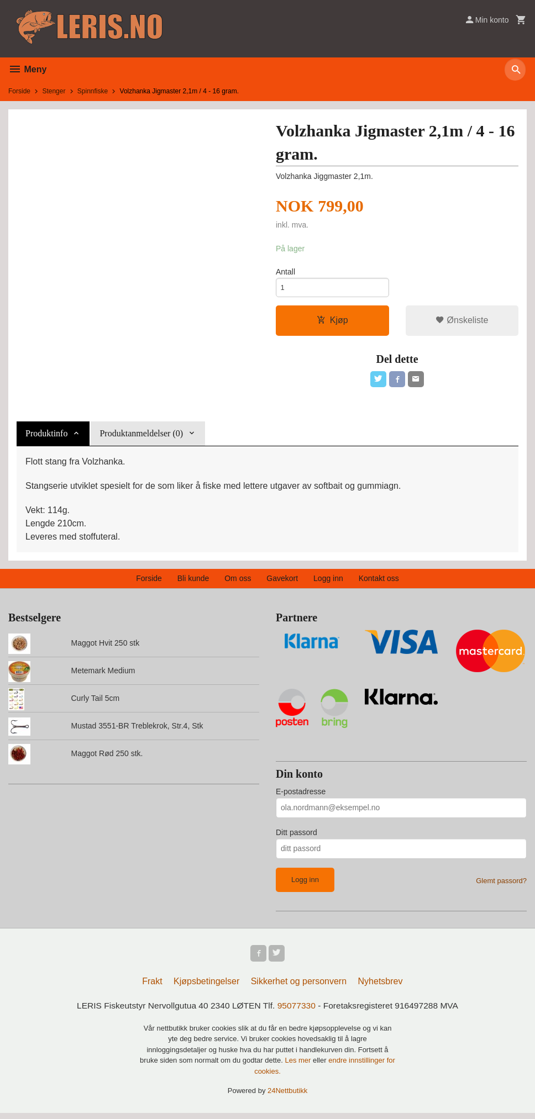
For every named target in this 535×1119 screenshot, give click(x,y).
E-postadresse (301, 795)
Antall (285, 272)
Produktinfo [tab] (46, 437)
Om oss (237, 582)
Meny (27, 69)
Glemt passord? (501, 884)
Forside (19, 91)
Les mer (299, 1066)
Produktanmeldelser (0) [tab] (141, 437)
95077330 (297, 1011)
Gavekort (282, 582)
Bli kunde (193, 582)
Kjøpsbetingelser (206, 986)
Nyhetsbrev (380, 986)
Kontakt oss (379, 582)
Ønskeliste (462, 322)
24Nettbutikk (287, 1096)
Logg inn (328, 582)
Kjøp (332, 322)
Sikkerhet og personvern (299, 986)
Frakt (152, 986)
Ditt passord (296, 836)
